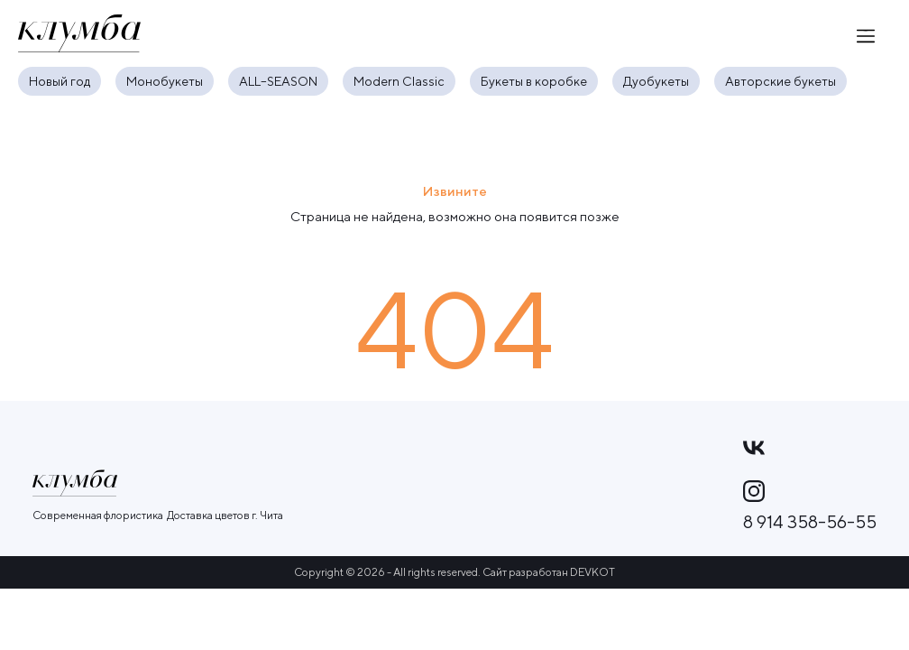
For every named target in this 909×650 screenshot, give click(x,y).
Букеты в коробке (534, 81)
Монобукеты (164, 81)
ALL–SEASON (278, 81)
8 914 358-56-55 (810, 522)
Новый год (59, 81)
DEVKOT (592, 572)
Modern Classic (399, 81)
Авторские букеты (780, 81)
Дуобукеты (656, 81)
